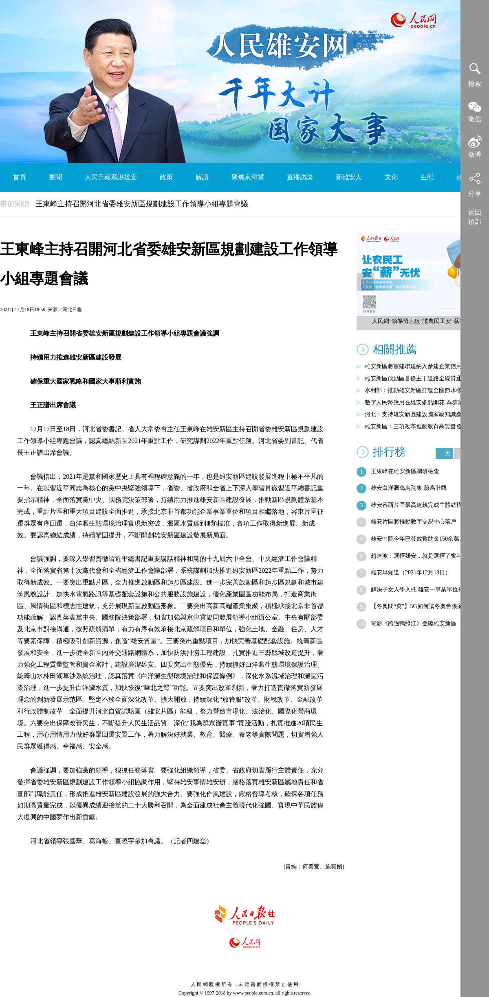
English (263, 206)
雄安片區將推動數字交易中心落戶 (413, 522)
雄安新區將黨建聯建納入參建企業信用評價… (422, 366)
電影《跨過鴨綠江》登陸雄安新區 (413, 623)
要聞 (55, 177)
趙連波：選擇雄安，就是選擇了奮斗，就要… (428, 556)
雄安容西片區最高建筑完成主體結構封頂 (422, 505)
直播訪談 (300, 177)
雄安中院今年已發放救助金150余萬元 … (421, 539)
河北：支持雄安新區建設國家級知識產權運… (422, 414)
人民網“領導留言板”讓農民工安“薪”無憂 (423, 321)
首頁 (19, 177)
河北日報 (72, 309)
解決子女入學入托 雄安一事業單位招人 (420, 590)
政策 (166, 177)
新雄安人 (349, 177)
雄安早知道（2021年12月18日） (411, 572)
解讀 (202, 177)
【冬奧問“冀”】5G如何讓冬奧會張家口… (422, 606)
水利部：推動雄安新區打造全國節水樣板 (416, 390)
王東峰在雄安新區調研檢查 (405, 471)
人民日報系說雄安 (111, 177)
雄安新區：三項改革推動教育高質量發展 (416, 426)
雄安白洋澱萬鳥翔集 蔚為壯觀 (409, 488)
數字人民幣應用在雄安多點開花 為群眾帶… (420, 402)
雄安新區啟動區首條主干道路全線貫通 (413, 378)
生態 (427, 177)
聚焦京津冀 (247, 177)
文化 (391, 177)
